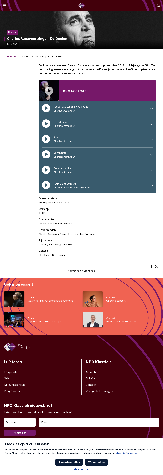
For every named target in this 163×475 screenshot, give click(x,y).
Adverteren (93, 372)
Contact (91, 384)
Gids (6, 378)
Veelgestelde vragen (99, 391)
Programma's (13, 391)
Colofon (91, 378)
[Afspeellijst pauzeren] (49, 91)
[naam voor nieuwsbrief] (20, 422)
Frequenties (11, 372)
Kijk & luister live (14, 384)
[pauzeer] (46, 109)
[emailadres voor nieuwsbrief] (99, 422)
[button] (5, 6)
